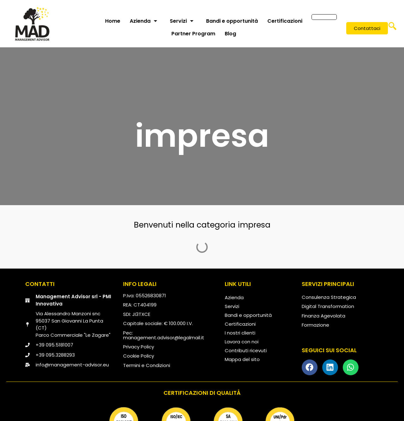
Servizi (181, 21)
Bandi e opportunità (232, 21)
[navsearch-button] (392, 28)
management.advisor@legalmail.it (163, 337)
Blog (230, 33)
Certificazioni (284, 21)
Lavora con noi (241, 341)
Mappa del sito (242, 359)
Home (112, 21)
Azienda (143, 21)
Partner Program (193, 33)
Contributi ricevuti (246, 350)
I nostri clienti (240, 332)
